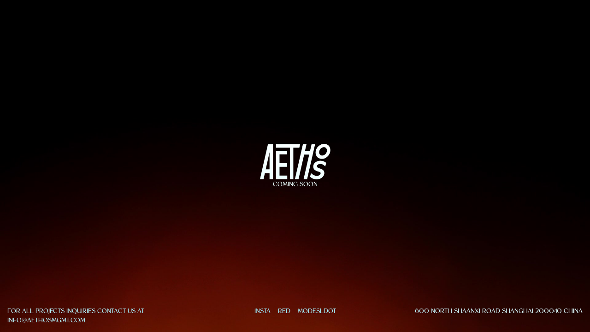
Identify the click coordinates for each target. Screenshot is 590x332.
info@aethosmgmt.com (46, 320)
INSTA (262, 311)
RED (284, 311)
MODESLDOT (317, 311)
